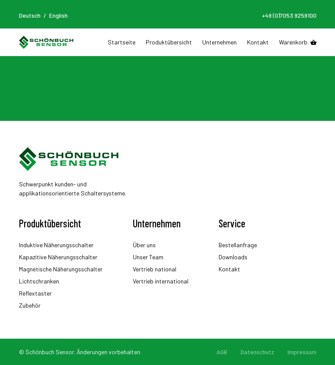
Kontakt (258, 42)
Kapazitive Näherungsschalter (58, 257)
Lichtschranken (39, 281)
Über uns (144, 245)
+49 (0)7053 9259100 (289, 15)
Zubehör (30, 305)
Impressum (302, 352)
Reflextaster (35, 293)
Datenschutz (257, 352)
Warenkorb (293, 42)
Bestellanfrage (238, 245)
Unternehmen (219, 42)
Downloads (233, 257)
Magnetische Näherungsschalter (61, 269)
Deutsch (30, 15)
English (58, 15)
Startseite (121, 42)
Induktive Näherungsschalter (56, 245)
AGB (221, 352)
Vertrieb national (154, 269)
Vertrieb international (160, 281)
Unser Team (148, 257)
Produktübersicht (169, 42)
